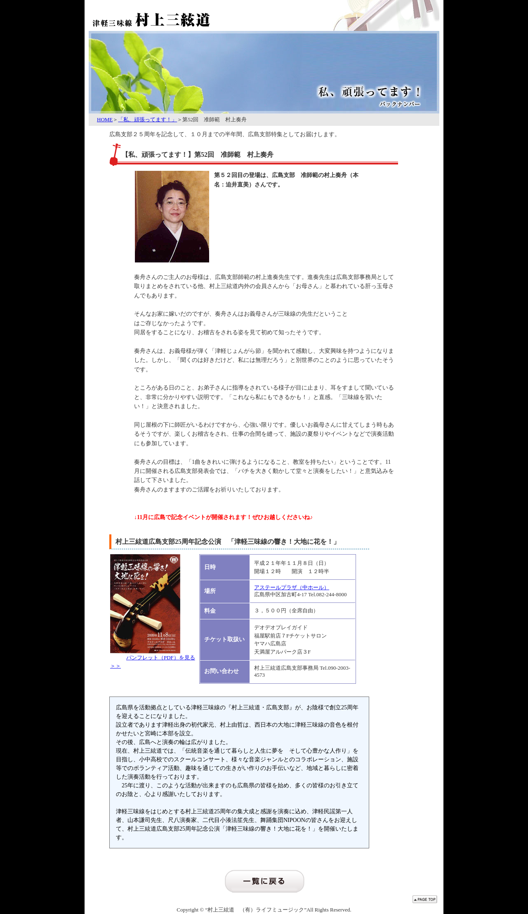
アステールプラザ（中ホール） (291, 587)
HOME (105, 119)
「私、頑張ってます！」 (147, 119)
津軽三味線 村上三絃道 (171, 14)
